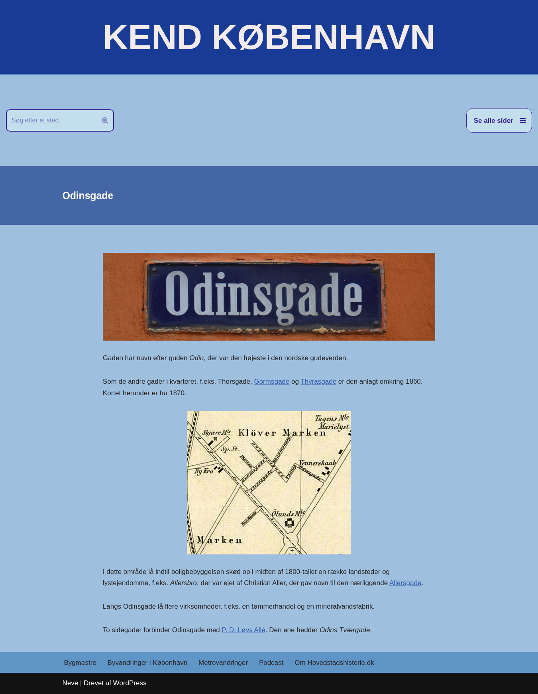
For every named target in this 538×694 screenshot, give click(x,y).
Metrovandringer (223, 662)
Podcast (271, 662)
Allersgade (405, 583)
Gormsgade (271, 381)
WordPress (130, 683)
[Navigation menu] (499, 120)
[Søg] (51, 120)
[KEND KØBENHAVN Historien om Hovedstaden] (269, 37)
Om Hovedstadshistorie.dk (334, 662)
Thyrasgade (318, 381)
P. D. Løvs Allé (243, 630)
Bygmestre (80, 662)
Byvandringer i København (147, 662)
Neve (71, 683)
